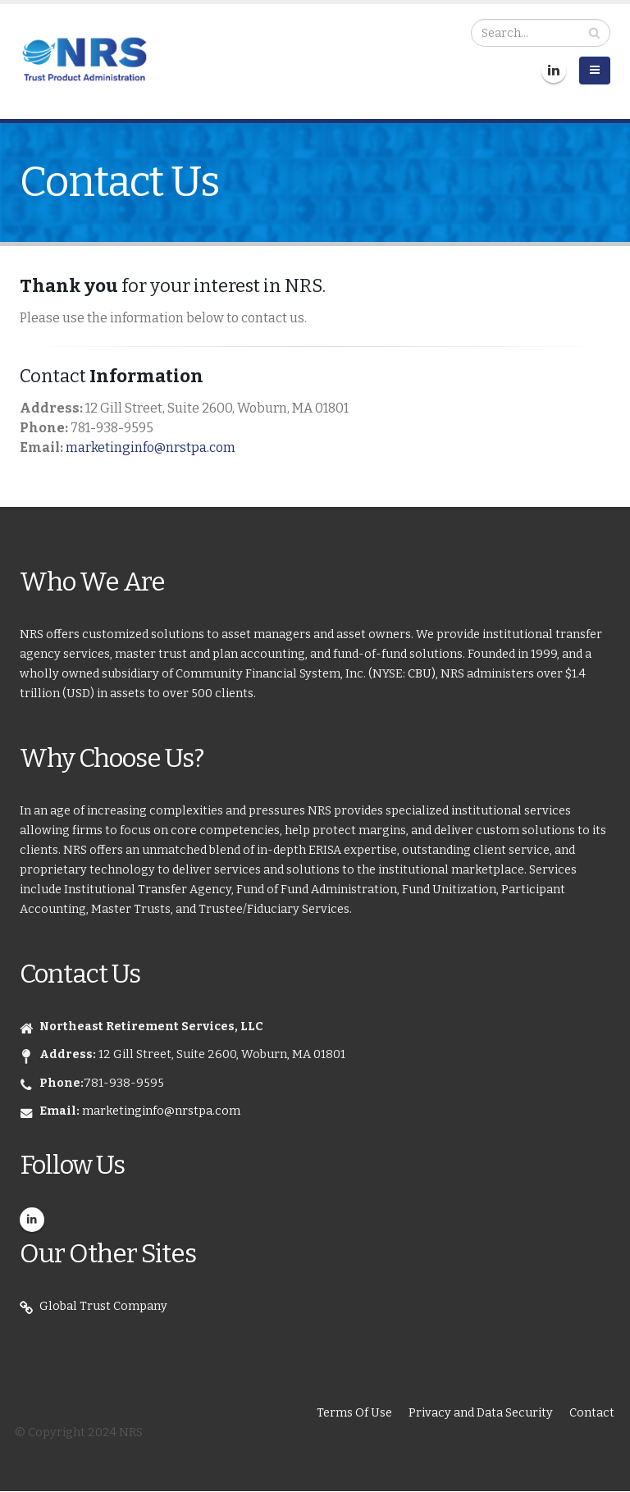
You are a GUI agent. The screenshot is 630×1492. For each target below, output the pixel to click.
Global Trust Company (103, 1306)
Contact (591, 1413)
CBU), (424, 674)
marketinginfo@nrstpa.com (150, 447)
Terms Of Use (354, 1413)
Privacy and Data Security (481, 1413)
